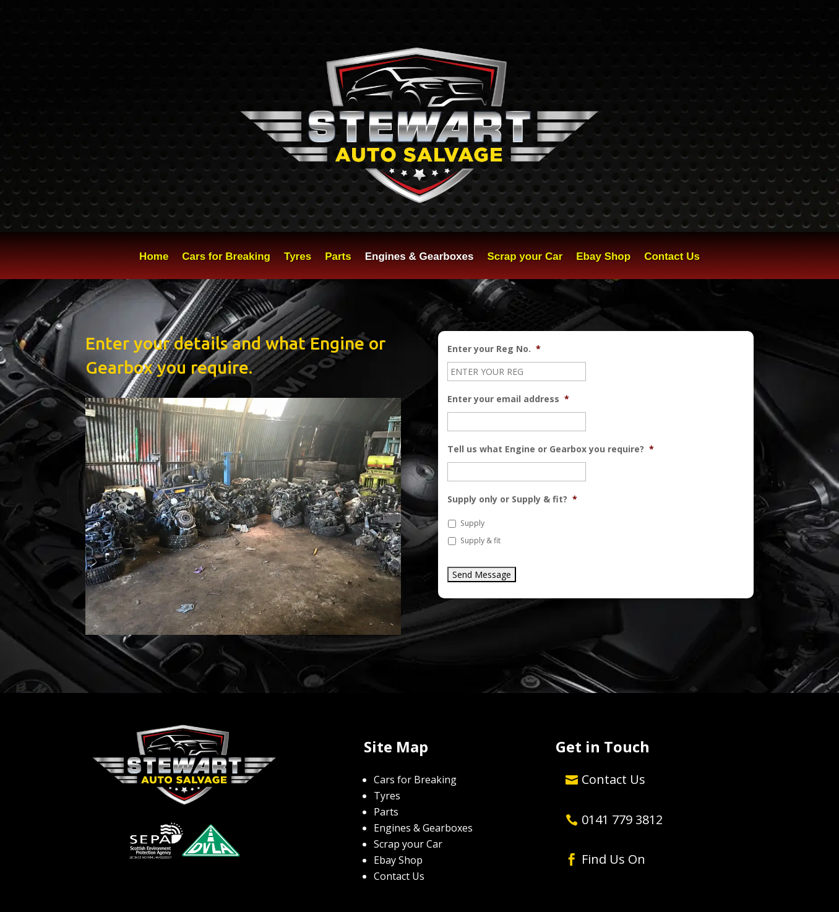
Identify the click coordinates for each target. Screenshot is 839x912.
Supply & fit (480, 540)
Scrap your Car (524, 257)
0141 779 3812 (622, 819)
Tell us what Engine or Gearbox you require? (550, 449)
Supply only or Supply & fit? (512, 499)
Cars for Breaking (226, 257)
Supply (472, 523)
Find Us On (613, 859)
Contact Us (672, 257)
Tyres (297, 257)
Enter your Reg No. (494, 349)
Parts (338, 257)
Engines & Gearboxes (419, 257)
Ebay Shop (603, 257)
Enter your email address (508, 399)
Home (153, 257)
